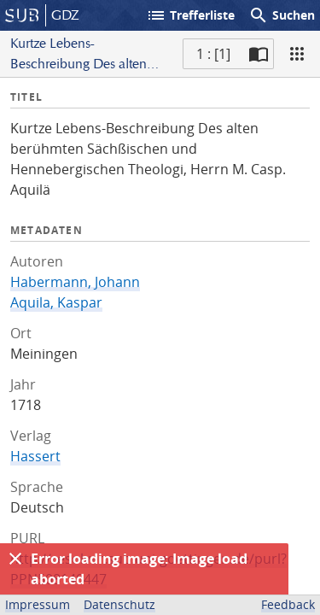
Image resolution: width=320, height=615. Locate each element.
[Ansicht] (297, 54)
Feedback (288, 604)
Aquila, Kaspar (56, 302)
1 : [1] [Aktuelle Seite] (213, 53)
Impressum (37, 604)
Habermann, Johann (75, 281)
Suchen (281, 15)
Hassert (35, 456)
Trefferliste (190, 15)
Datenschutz (119, 604)
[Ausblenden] (15, 558)
